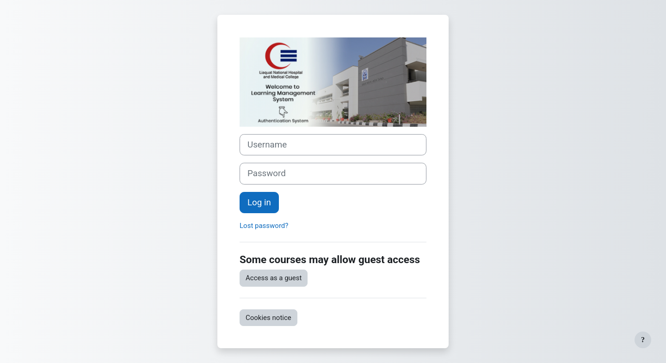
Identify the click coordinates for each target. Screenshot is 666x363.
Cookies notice (268, 318)
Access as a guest (274, 278)
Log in (259, 202)
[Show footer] (643, 340)
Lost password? (264, 225)
